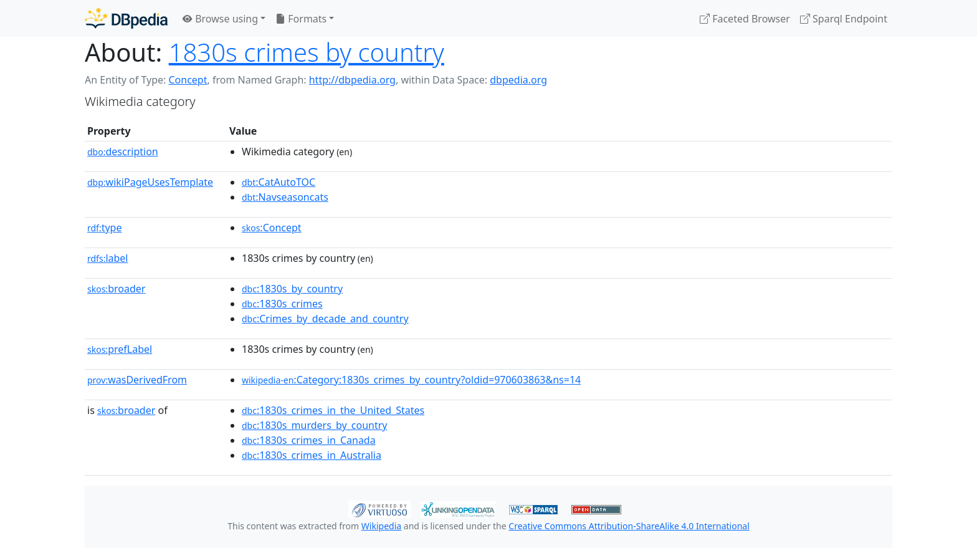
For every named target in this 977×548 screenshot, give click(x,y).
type (104, 227)
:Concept (272, 227)
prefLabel (119, 349)
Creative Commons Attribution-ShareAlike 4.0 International (628, 526)
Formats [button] (300, 19)
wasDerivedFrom (137, 380)
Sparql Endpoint (843, 19)
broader (116, 289)
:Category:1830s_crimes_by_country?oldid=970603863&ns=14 (411, 380)
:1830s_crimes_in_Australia (311, 455)
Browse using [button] (220, 19)
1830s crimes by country (306, 52)
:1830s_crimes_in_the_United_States (333, 410)
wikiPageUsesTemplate (150, 182)
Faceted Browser (745, 19)
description (122, 151)
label (107, 258)
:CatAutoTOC (278, 182)
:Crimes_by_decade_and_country (325, 318)
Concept (187, 80)
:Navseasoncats (285, 197)
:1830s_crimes (282, 303)
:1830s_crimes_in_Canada (309, 440)
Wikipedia (381, 526)
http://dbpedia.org (352, 80)
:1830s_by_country (292, 289)
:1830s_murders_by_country (314, 425)
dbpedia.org (518, 80)
